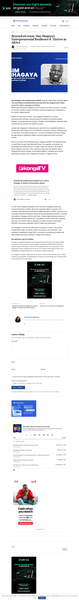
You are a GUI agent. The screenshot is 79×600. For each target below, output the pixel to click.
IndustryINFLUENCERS (48, 46)
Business (27, 25)
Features (53, 25)
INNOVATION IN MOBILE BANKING (23, 462)
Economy (44, 25)
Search (13, 549)
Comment (14, 344)
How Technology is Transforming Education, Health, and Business (31, 457)
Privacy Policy (38, 385)
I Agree (42, 598)
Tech (19, 25)
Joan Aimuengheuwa (22, 46)
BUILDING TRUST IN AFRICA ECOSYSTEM (25, 447)
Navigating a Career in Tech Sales (22, 452)
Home (12, 32)
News (13, 25)
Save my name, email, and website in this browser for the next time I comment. (36, 379)
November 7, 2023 (35, 46)
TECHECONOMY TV (64, 25)
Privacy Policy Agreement (19, 383)
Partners (35, 25)
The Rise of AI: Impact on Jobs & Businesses (25, 467)
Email (13, 372)
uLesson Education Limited (52, 100)
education (15, 105)
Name (13, 364)
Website (43, 371)
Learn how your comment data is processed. (46, 394)
